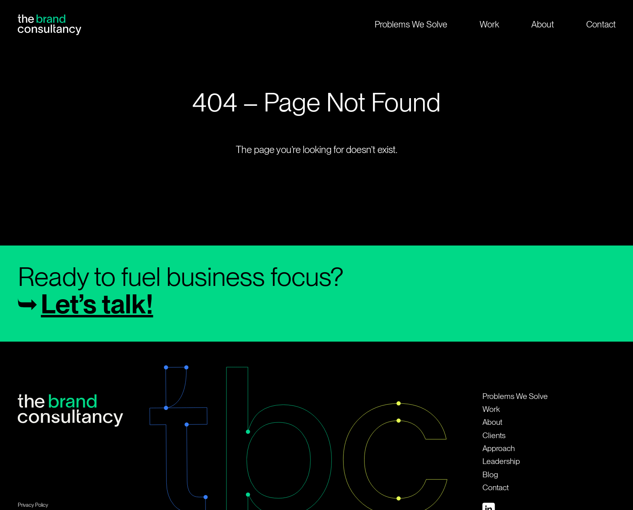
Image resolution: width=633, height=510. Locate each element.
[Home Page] (49, 25)
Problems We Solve (411, 24)
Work (489, 24)
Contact (495, 487)
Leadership (501, 461)
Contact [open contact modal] (601, 24)
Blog (490, 474)
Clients (493, 435)
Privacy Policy (33, 505)
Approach (498, 448)
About (542, 24)
